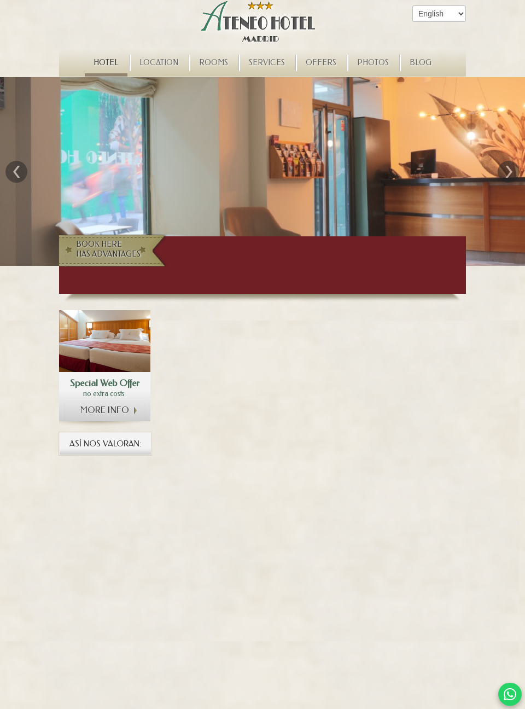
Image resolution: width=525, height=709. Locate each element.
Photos (373, 62)
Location (158, 62)
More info (104, 410)
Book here (111, 249)
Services (267, 62)
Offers (321, 62)
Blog (420, 62)
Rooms (213, 62)
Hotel (106, 62)
